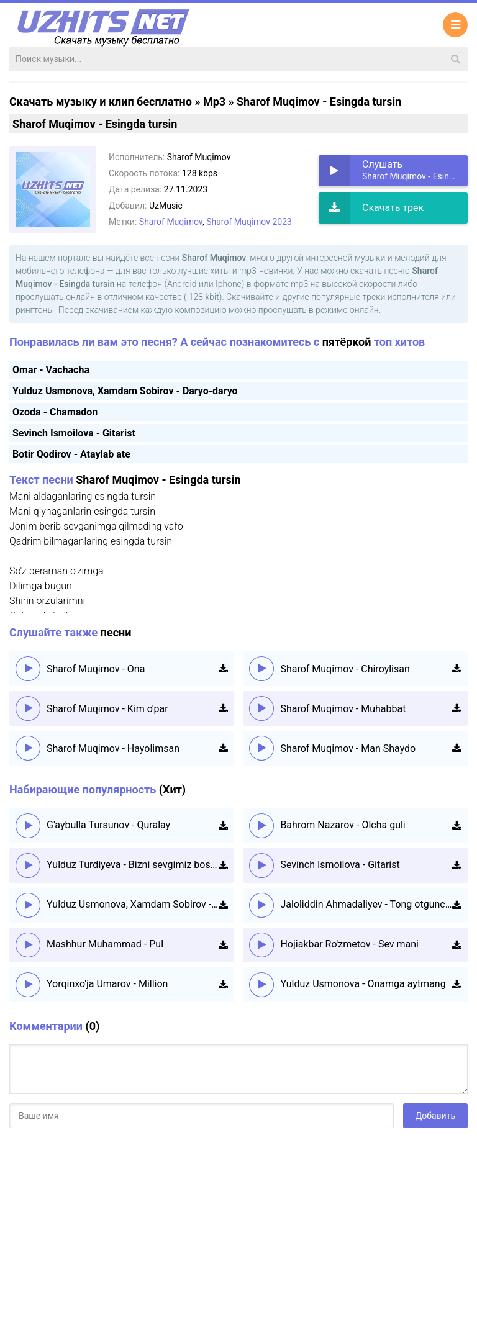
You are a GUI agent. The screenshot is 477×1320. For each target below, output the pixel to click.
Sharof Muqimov (170, 222)
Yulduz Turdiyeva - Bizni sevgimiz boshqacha (133, 864)
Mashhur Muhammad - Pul (105, 944)
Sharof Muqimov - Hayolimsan (113, 748)
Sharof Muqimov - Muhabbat (343, 709)
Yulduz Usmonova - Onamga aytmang (362, 984)
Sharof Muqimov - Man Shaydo (348, 748)
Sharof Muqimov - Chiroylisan (344, 669)
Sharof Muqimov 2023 (249, 222)
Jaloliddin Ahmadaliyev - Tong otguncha (366, 904)
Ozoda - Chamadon (55, 412)
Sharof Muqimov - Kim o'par (107, 709)
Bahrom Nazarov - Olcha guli (342, 825)
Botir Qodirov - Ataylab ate (71, 454)
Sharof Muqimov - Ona (96, 669)
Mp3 (214, 101)
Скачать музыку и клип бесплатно (100, 101)
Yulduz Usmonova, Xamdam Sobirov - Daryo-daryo (125, 391)
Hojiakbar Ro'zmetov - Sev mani (349, 944)
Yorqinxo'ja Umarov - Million (107, 984)
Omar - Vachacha (50, 370)
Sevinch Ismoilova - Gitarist (73, 433)
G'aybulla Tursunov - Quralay (108, 825)
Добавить (435, 1116)
